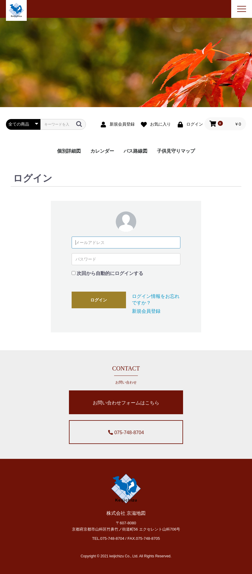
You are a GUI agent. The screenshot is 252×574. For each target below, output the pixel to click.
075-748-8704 (126, 432)
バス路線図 (135, 151)
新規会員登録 (146, 311)
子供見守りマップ (176, 151)
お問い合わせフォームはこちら (126, 402)
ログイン (98, 300)
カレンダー (102, 151)
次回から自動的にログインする (110, 273)
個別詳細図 (69, 151)
